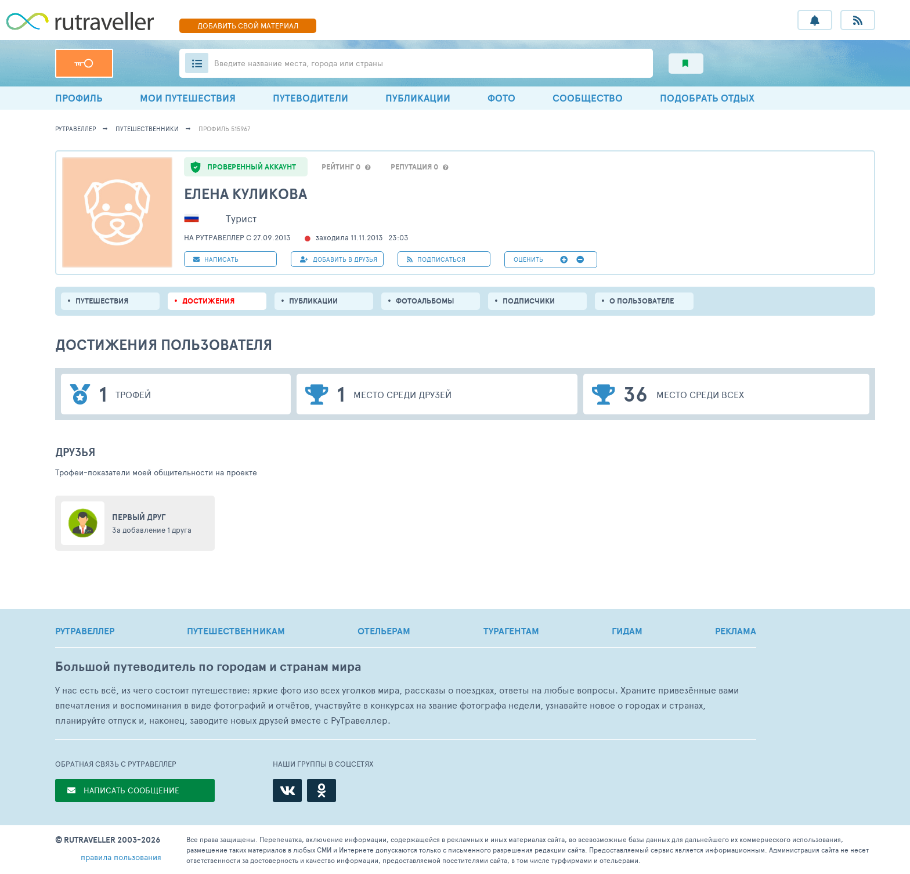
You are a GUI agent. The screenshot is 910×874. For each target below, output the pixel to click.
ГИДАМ (627, 630)
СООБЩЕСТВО (587, 98)
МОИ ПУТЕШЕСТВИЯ (188, 98)
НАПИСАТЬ (216, 259)
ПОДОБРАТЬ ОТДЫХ (707, 98)
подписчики (529, 300)
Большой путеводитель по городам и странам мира (208, 666)
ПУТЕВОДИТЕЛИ (310, 98)
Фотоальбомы (425, 300)
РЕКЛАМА (735, 630)
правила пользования (121, 856)
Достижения (208, 300)
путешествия (101, 300)
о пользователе (641, 300)
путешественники (147, 128)
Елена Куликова (245, 193)
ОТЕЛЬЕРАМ (384, 630)
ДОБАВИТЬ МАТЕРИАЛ (247, 25)
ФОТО (501, 98)
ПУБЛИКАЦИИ (417, 98)
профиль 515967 (224, 128)
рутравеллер (75, 128)
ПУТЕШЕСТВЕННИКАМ (236, 630)
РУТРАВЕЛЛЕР (84, 630)
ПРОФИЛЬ (79, 98)
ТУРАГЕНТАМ (511, 630)
